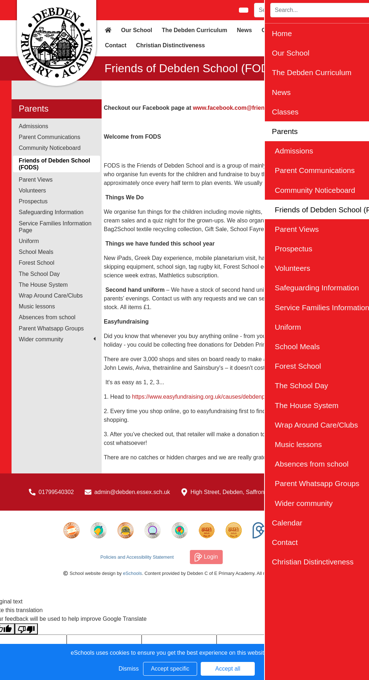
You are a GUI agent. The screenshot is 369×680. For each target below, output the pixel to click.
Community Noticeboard (50, 148)
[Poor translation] (26, 628)
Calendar (336, 30)
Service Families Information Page (55, 226)
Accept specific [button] (170, 669)
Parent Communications (49, 137)
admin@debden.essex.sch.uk (132, 492)
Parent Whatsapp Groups (51, 328)
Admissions (33, 126)
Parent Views (36, 180)
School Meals (36, 252)
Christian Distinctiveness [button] (170, 45)
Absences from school (47, 317)
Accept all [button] (227, 669)
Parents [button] (303, 30)
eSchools (132, 573)
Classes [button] (273, 30)
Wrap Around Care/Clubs (51, 296)
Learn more (283, 653)
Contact (115, 45)
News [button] (244, 30)
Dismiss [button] (129, 669)
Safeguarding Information (51, 212)
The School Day (39, 274)
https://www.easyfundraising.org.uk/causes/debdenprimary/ (207, 397)
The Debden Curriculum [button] (194, 30)
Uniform (29, 241)
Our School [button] (136, 30)
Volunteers (32, 190)
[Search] (294, 10)
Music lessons (37, 306)
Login (206, 557)
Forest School (36, 263)
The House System (43, 285)
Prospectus (33, 201)
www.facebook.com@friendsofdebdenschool (254, 108)
